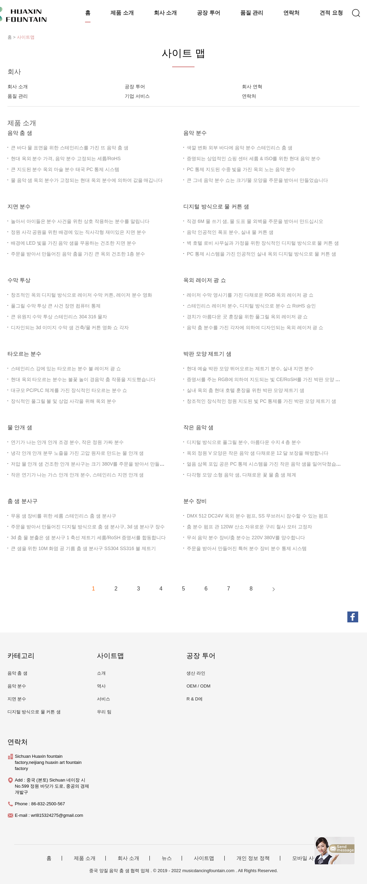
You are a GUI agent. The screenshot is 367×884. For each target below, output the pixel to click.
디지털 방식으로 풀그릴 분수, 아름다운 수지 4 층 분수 (244, 442)
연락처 (291, 13)
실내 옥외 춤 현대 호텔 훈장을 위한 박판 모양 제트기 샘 (245, 390)
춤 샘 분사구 (22, 501)
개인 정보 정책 (253, 858)
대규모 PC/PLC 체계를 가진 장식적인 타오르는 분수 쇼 (69, 390)
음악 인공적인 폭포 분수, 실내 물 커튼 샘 (230, 232)
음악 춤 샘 (19, 133)
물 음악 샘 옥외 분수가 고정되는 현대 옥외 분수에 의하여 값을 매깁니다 (87, 180)
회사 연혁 (252, 86)
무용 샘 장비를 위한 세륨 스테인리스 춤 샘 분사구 (63, 516)
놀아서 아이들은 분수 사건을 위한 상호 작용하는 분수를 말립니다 (80, 221)
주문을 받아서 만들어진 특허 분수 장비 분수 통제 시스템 (246, 548)
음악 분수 (194, 133)
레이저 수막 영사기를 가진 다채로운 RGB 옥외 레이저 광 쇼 (250, 295)
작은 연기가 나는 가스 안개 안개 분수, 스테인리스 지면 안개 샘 (77, 474)
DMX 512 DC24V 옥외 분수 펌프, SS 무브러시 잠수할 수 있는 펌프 (257, 516)
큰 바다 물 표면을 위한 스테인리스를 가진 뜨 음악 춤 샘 (69, 147)
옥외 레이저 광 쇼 (204, 280)
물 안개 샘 (19, 427)
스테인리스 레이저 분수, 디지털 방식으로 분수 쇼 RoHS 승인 (251, 305)
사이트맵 (26, 37)
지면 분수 (18, 206)
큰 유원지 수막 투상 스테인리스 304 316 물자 (59, 316)
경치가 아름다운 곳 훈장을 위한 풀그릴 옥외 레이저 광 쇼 (247, 316)
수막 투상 (18, 280)
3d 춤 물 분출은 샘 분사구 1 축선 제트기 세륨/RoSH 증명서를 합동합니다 (88, 537)
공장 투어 (208, 13)
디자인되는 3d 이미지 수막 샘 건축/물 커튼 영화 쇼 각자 (70, 327)
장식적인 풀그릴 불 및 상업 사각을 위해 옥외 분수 (63, 401)
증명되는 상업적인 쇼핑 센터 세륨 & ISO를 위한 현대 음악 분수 (253, 158)
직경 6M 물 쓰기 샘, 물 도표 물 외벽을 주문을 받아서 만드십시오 (255, 221)
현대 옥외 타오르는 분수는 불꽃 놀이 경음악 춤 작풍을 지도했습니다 (83, 379)
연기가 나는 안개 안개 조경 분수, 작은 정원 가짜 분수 (67, 442)
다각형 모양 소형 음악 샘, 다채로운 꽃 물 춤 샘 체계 (241, 474)
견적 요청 (331, 13)
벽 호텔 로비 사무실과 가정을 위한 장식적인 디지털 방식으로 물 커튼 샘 (263, 243)
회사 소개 (165, 13)
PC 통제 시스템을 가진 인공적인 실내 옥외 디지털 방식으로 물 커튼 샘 (261, 254)
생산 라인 (195, 673)
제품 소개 (122, 13)
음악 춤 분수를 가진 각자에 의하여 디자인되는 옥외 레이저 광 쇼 (255, 327)
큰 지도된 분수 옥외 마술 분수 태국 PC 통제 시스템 (65, 169)
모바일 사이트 (308, 858)
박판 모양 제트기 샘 (207, 354)
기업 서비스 (137, 96)
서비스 (103, 698)
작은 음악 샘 (198, 427)
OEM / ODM (198, 686)
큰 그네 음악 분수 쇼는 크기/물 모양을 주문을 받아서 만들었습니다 (257, 180)
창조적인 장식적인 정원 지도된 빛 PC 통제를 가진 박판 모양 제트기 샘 (261, 401)
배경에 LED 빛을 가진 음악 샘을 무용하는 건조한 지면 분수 (73, 243)
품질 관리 (251, 13)
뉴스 (167, 858)
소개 (101, 673)
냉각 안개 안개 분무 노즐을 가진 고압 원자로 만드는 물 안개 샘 (77, 453)
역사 (101, 686)
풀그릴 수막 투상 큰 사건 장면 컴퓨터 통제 (56, 305)
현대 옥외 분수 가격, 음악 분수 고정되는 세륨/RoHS (66, 158)
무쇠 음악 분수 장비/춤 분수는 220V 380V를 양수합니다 (246, 537)
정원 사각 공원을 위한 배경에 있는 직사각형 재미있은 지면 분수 (78, 232)
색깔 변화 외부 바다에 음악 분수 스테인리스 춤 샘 (239, 147)
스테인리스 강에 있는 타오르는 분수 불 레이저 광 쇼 (66, 368)
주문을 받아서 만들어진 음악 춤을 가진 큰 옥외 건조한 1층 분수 (78, 254)
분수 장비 (194, 501)
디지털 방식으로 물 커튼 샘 (216, 206)
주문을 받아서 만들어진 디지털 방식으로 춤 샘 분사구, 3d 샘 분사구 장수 (88, 526)
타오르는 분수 (24, 354)
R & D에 (194, 698)
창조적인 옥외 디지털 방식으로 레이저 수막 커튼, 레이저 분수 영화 (81, 295)
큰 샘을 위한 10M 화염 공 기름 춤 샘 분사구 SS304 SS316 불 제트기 (83, 548)
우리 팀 (104, 711)
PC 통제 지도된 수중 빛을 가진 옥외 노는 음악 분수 (241, 169)
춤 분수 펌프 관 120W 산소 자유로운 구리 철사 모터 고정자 (249, 526)
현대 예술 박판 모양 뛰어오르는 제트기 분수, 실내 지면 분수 (250, 368)
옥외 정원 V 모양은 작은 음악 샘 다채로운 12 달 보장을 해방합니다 (257, 453)
